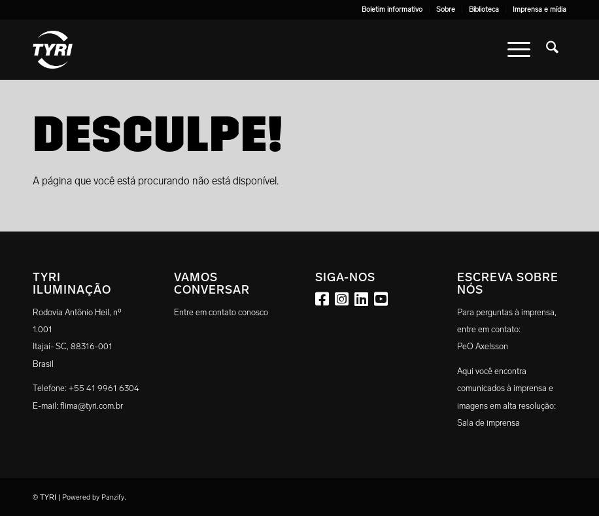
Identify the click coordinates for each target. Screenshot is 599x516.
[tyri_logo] (53, 49)
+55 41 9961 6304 (104, 388)
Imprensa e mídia (539, 9)
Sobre (445, 9)
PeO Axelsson (482, 346)
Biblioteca (484, 9)
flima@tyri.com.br (91, 406)
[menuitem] (392, 10)
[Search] (552, 49)
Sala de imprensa (488, 423)
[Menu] (519, 49)
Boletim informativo (392, 9)
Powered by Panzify (93, 497)
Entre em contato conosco (221, 312)
